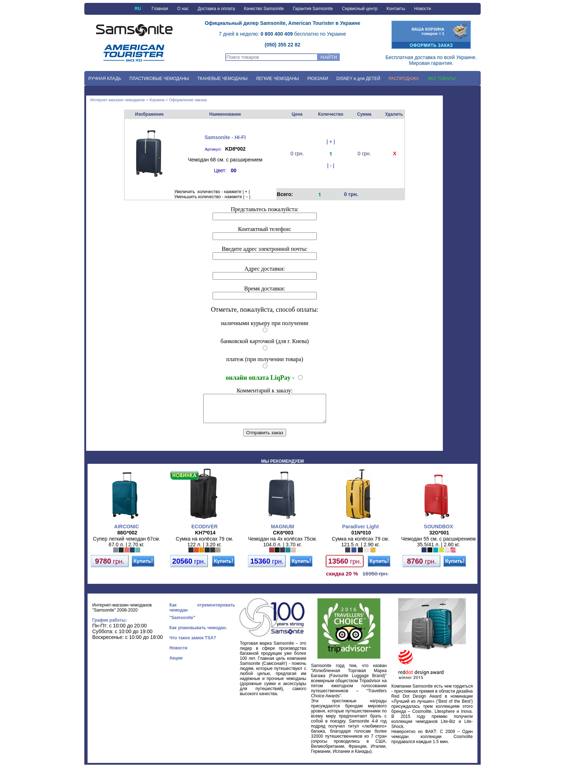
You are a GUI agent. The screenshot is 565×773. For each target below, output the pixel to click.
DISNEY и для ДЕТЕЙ (359, 78)
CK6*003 (283, 538)
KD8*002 (235, 149)
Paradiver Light (360, 532)
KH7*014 (205, 538)
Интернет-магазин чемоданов (117, 100)
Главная (160, 8)
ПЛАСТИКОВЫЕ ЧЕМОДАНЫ (159, 78)
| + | (330, 142)
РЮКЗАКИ (317, 78)
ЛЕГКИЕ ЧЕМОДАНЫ (277, 78)
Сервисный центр (360, 8)
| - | (330, 165)
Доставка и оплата (216, 8)
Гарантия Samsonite (313, 8)
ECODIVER (204, 532)
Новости (422, 8)
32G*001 (439, 538)
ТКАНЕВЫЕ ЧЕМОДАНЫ (222, 78)
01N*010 (361, 538)
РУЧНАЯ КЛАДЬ (104, 78)
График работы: (109, 625)
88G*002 (127, 538)
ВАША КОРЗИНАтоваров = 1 (427, 31)
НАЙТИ (329, 57)
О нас (183, 8)
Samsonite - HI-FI (225, 137)
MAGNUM (282, 532)
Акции (176, 663)
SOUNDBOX (438, 532)
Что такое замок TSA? (192, 643)
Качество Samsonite (264, 8)
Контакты (396, 8)
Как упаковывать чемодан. (198, 633)
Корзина (156, 100)
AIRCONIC (126, 532)
